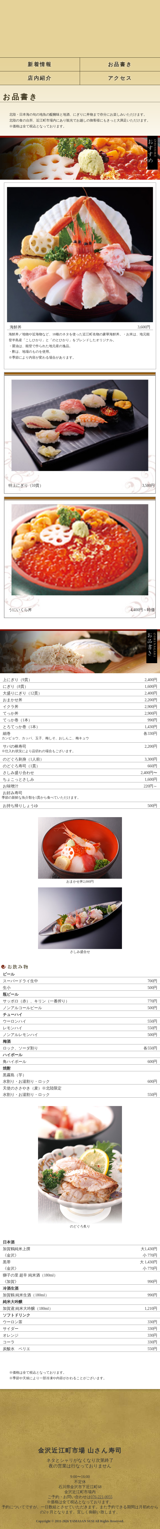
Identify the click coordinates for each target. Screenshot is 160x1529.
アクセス (120, 78)
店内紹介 (40, 78)
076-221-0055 (101, 1497)
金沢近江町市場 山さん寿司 (80, 27)
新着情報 (40, 64)
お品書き (120, 64)
